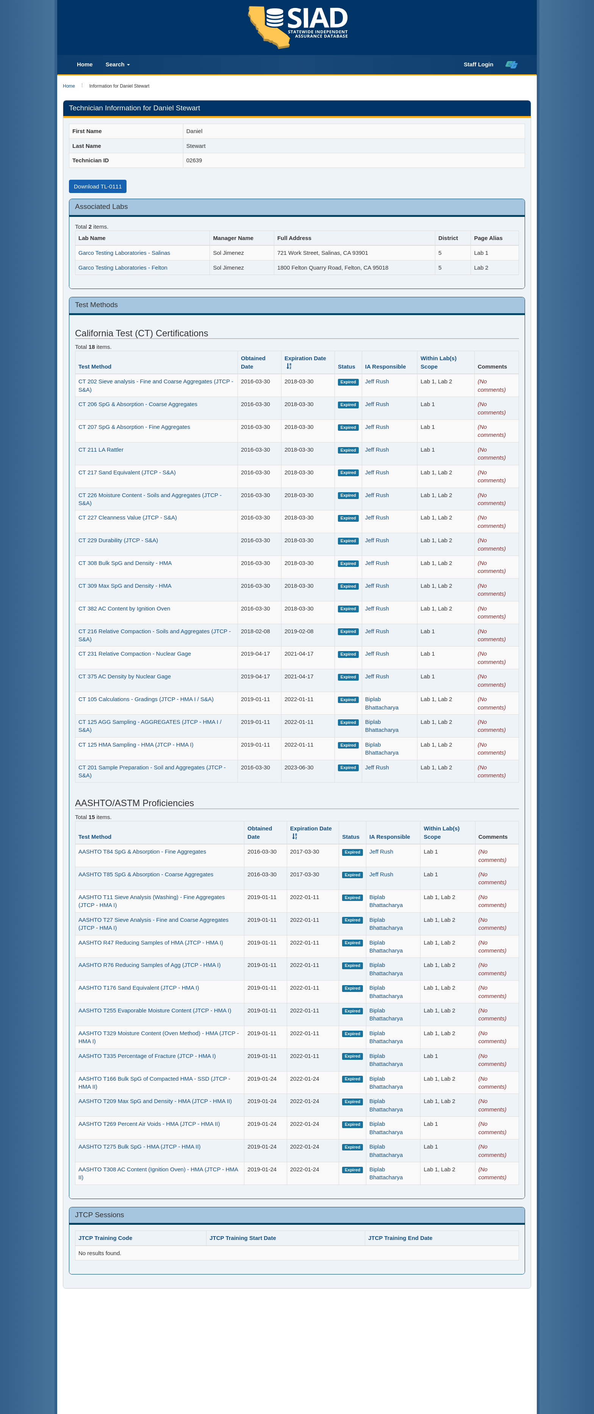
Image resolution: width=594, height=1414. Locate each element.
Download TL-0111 (98, 186)
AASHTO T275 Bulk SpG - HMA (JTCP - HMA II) (139, 1146)
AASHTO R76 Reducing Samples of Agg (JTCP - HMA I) (149, 965)
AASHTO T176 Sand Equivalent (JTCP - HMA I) (138, 987)
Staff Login (478, 64)
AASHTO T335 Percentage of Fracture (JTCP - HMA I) (147, 1056)
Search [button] (118, 64)
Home (85, 64)
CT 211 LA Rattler (100, 449)
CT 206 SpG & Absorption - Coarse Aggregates (137, 404)
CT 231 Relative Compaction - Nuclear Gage (134, 653)
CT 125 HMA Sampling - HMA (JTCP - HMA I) (136, 744)
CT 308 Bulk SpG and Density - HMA (125, 563)
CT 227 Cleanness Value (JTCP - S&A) (127, 517)
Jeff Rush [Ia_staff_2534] (377, 381)
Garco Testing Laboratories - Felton (122, 267)
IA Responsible (385, 366)
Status (346, 366)
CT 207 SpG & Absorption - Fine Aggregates (134, 427)
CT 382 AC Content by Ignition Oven (124, 608)
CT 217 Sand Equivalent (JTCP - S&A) (127, 472)
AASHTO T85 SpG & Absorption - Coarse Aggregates (145, 874)
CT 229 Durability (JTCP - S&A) (118, 540)
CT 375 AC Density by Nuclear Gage (124, 676)
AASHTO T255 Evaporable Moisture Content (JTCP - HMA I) (154, 1010)
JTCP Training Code (105, 1238)
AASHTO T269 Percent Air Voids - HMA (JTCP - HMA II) (149, 1124)
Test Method (94, 366)
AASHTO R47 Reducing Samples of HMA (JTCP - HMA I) (150, 942)
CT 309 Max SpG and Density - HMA (125, 585)
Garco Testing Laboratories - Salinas (124, 253)
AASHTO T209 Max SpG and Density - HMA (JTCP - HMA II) (155, 1101)
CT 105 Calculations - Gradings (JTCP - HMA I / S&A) (146, 699)
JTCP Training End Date (400, 1238)
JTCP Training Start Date (242, 1238)
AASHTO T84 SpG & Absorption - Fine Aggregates (142, 851)
